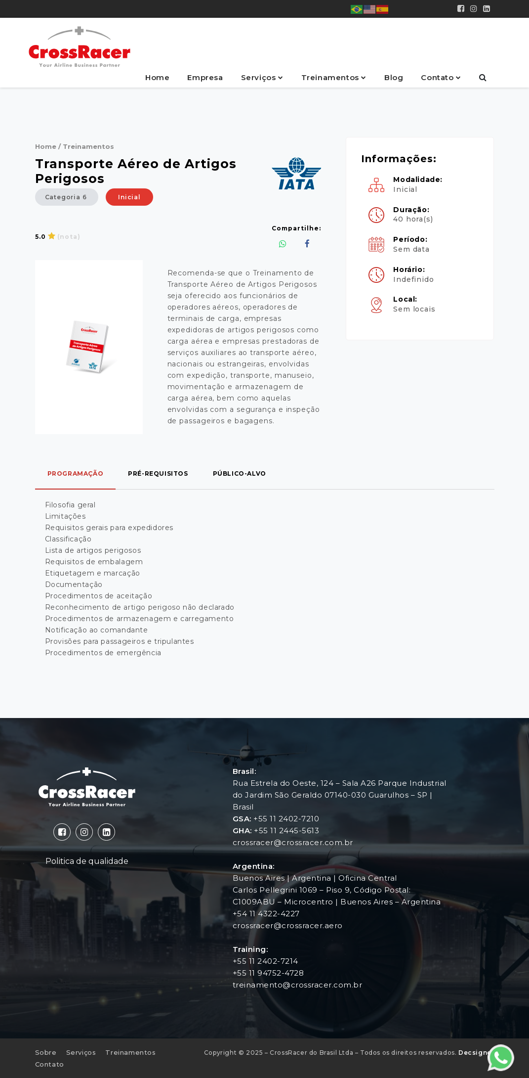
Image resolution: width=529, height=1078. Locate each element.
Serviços (259, 77)
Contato (438, 77)
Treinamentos (331, 77)
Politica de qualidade (86, 861)
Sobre (46, 1052)
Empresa (205, 77)
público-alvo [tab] (239, 473)
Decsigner (476, 1052)
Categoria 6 (67, 197)
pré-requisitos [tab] (158, 473)
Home (157, 77)
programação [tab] (75, 473)
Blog (393, 77)
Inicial (129, 197)
